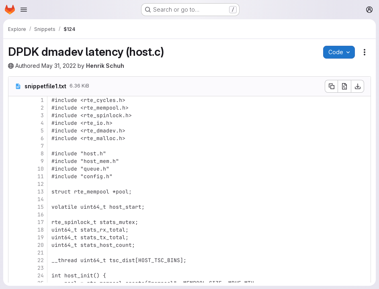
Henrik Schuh (105, 65)
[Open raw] (344, 86)
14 (40, 199)
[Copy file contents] (331, 86)
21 (40, 252)
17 (40, 222)
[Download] (357, 86)
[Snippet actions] (364, 52)
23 (40, 268)
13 (40, 191)
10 (40, 168)
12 (40, 184)
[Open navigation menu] (23, 9)
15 (40, 207)
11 (40, 176)
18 (40, 229)
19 (40, 237)
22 (40, 260)
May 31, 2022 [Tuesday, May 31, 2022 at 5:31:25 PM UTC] (58, 65)
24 (40, 275)
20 (40, 245)
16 (40, 214)
